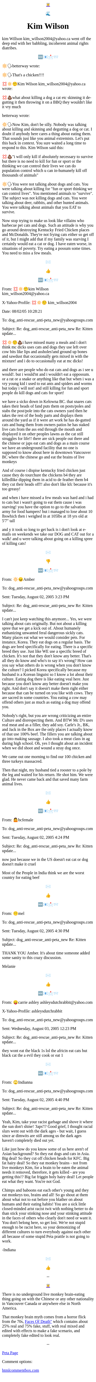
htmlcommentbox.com (20, 1370)
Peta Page (10, 1353)
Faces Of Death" (38, 1321)
